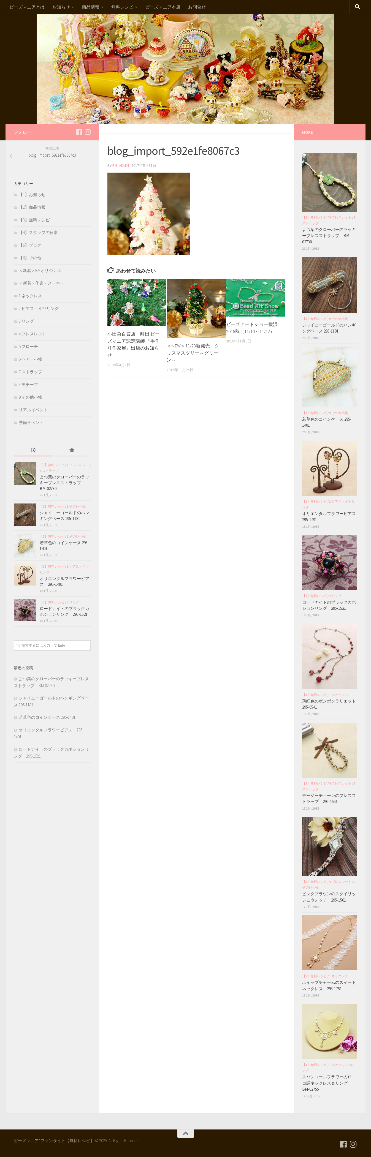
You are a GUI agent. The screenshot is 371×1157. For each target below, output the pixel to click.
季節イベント (31, 422)
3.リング (26, 321)
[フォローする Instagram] (87, 132)
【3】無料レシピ (34, 219)
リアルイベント (33, 409)
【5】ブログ (30, 245)
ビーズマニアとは (27, 7)
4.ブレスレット (32, 333)
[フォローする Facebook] (78, 132)
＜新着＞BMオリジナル (40, 270)
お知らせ (61, 7)
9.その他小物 (30, 397)
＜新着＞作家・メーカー (41, 283)
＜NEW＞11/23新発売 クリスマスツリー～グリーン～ (193, 353)
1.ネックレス (30, 295)
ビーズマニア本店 (162, 7)
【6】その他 (30, 257)
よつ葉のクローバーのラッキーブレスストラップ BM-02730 (64, 482)
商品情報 (90, 7)
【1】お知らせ (32, 194)
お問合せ (197, 7)
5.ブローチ (28, 346)
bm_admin (120, 165)
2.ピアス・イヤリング (39, 308)
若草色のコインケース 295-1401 (47, 717)
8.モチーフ (28, 384)
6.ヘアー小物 (30, 359)
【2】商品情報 (32, 207)
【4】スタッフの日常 (38, 232)
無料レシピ (122, 7)
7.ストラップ (30, 371)
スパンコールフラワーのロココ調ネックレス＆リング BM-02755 (329, 1083)
